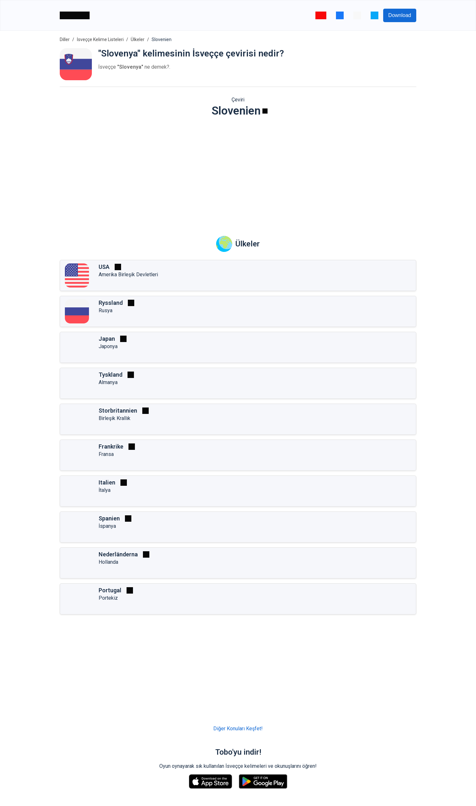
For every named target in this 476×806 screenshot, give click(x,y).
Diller (65, 39)
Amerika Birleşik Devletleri (128, 274)
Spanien (109, 518)
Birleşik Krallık (114, 418)
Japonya (108, 346)
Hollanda (108, 562)
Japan (107, 338)
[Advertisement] (238, 172)
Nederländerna (118, 554)
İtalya (104, 490)
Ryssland (111, 302)
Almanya (108, 382)
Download (399, 15)
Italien (107, 482)
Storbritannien (118, 410)
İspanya (107, 526)
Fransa (106, 454)
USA (104, 266)
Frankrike (111, 446)
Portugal (110, 590)
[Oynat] (264, 111)
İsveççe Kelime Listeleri (100, 39)
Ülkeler (138, 39)
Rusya (105, 310)
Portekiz (108, 598)
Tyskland (110, 374)
